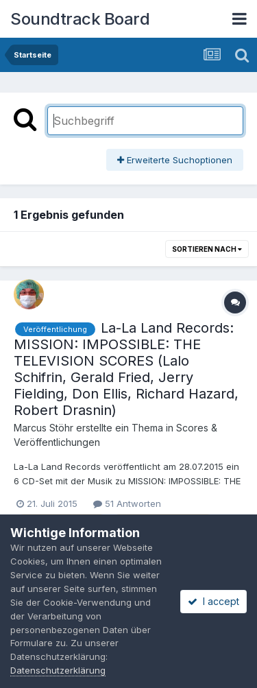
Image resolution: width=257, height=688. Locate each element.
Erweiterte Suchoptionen (174, 159)
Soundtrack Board (79, 19)
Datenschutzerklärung (58, 670)
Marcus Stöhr (43, 428)
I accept (213, 601)
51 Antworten (127, 503)
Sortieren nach (207, 249)
